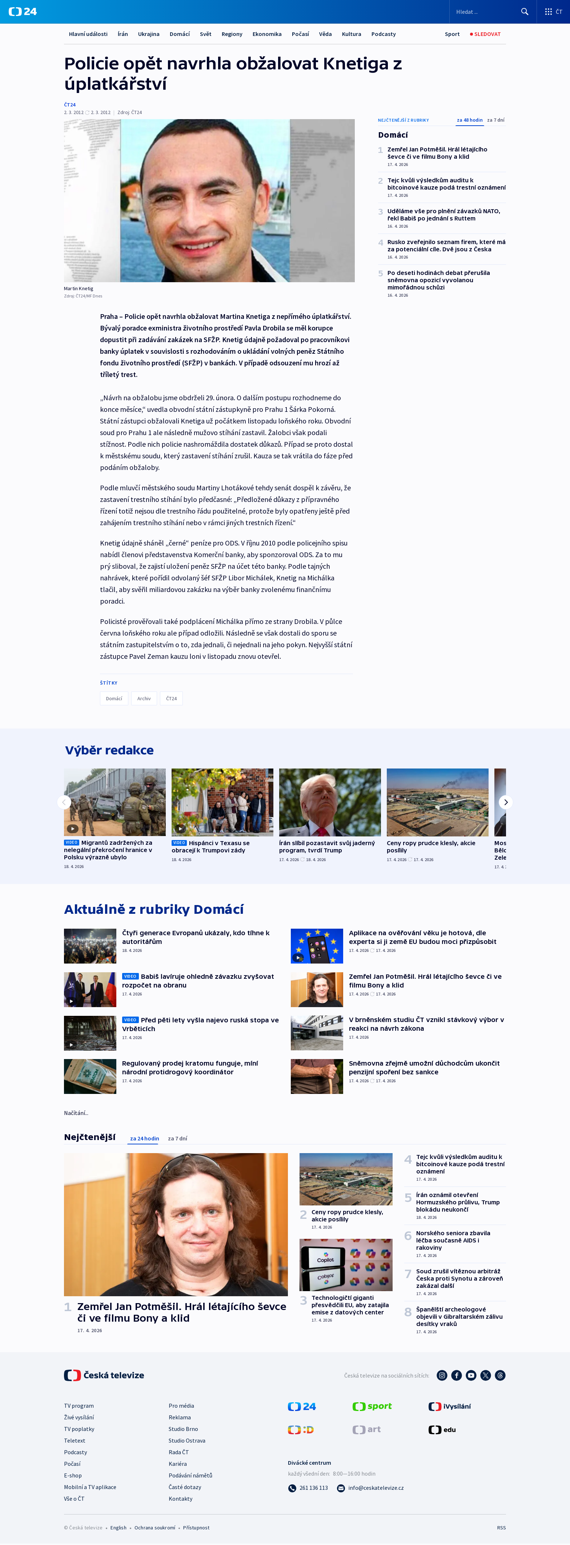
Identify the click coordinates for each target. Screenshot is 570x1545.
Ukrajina (149, 33)
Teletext (74, 1441)
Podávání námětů (190, 1476)
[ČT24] (23, 11)
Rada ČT (179, 1453)
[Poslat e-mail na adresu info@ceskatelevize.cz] (370, 1489)
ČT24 (69, 104)
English (118, 1529)
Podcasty (384, 33)
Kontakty (180, 1500)
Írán (123, 33)
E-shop (73, 1476)
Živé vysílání (79, 1418)
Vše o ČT (74, 1500)
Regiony (232, 33)
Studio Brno (183, 1430)
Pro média (181, 1407)
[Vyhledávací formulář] (493, 11)
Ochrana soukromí (155, 1529)
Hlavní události (88, 33)
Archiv (144, 698)
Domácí (180, 33)
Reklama (180, 1418)
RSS (501, 1529)
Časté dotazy (185, 1488)
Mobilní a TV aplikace (90, 1488)
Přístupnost (196, 1529)
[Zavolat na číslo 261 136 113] (308, 1489)
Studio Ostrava (187, 1441)
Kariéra (178, 1465)
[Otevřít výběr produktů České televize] (553, 11)
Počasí (300, 33)
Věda (325, 33)
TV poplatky (79, 1430)
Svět (206, 33)
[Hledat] (525, 11)
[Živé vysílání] (485, 34)
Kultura (351, 33)
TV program (79, 1407)
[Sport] (452, 34)
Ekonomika (267, 33)
